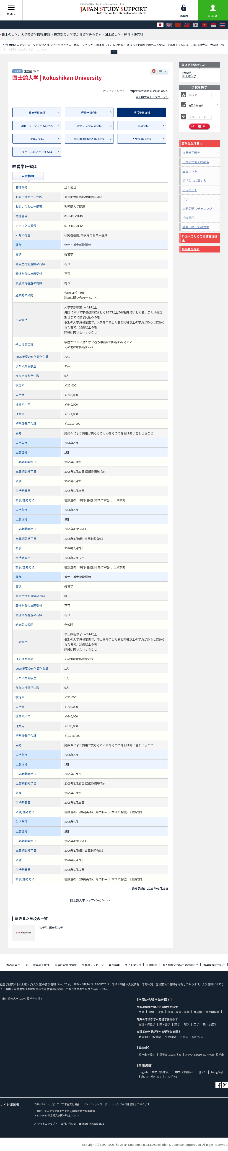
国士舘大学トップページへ (152, 97)
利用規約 (151, 964)
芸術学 (184, 1037)
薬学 (177, 1024)
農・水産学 (210, 1024)
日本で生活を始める (195, 162)
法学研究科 (37, 139)
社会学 (198, 1012)
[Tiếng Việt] (204, 25)
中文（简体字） (161, 1072)
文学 (141, 1012)
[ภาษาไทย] (222, 25)
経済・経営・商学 (178, 1012)
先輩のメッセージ (93, 964)
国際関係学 (212, 1012)
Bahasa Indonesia (150, 1076)
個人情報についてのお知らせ (180, 964)
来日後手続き (191, 152)
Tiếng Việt (217, 1072)
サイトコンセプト (45, 1123)
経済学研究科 (89, 112)
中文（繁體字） (184, 1072)
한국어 (202, 1072)
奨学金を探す (191, 249)
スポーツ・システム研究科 (37, 126)
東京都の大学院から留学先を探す (22, 998)
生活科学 (170, 1037)
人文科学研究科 (141, 139)
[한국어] (195, 25)
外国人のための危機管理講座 (199, 238)
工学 (196, 1024)
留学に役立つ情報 (66, 964)
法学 (160, 1012)
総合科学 (197, 1037)
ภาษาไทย (171, 1076)
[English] (169, 25)
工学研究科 (142, 126)
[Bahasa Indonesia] (213, 25)
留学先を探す (41, 964)
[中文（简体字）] (177, 25)
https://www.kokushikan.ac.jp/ (149, 91)
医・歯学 (164, 1024)
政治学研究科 (37, 112)
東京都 (28, 71)
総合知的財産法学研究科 (89, 139)
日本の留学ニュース (16, 964)
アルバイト (189, 190)
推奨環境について (214, 964)
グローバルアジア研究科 (37, 152)
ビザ (185, 199)
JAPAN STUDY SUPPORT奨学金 (204, 1054)
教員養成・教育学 (150, 1037)
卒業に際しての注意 (195, 227)
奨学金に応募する (194, 180)
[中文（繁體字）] (186, 25)
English (143, 1072)
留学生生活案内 (192, 143)
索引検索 (114, 964)
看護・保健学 (147, 1024)
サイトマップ (133, 964)
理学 (186, 1024)
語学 (151, 1012)
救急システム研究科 (89, 126)
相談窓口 (188, 217)
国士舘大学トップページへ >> (90, 900)
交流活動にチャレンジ (197, 208)
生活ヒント (189, 171)
